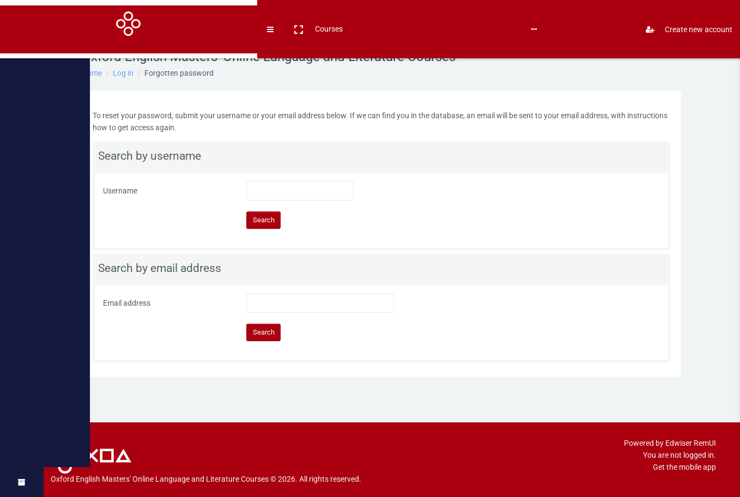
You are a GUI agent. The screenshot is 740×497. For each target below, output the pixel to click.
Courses (115, 17)
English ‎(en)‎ (185, 17)
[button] (85, 18)
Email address (137, 303)
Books (147, 17)
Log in (133, 73)
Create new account (684, 18)
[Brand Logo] (22, 18)
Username (130, 190)
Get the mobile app (684, 455)
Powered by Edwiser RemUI (670, 431)
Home (102, 73)
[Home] (22, 50)
